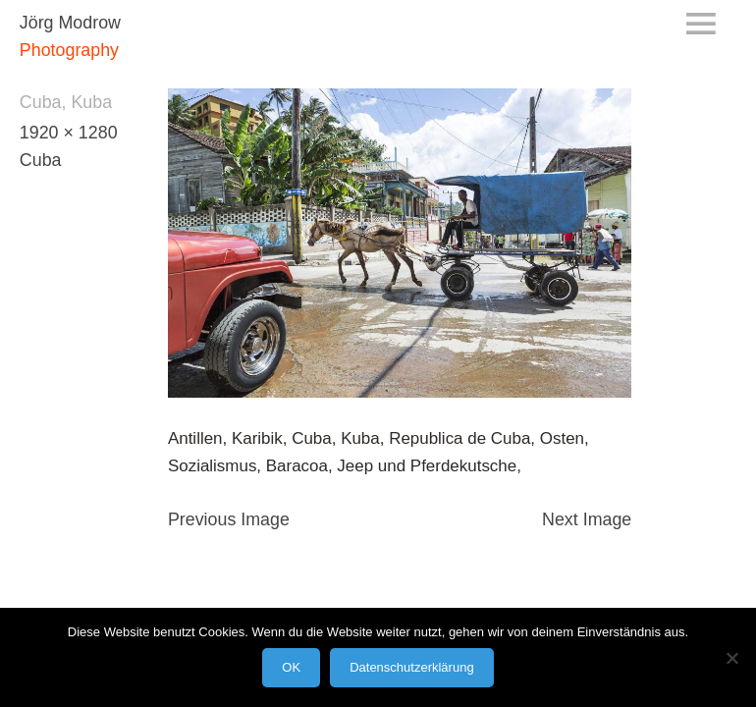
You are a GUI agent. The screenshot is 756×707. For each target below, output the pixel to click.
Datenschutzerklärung (411, 667)
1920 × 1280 (69, 132)
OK (291, 667)
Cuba (41, 160)
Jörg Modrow (70, 22)
